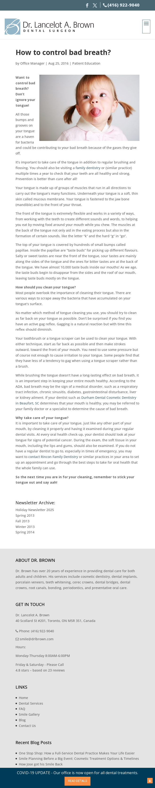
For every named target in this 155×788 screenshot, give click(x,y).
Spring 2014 (25, 532)
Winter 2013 (25, 526)
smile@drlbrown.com (34, 639)
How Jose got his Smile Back (41, 764)
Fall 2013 (22, 521)
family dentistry (88, 168)
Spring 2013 (25, 515)
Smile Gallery (29, 714)
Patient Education (86, 63)
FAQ (22, 708)
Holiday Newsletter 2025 (35, 510)
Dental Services (31, 703)
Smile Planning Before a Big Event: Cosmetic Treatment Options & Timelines (79, 758)
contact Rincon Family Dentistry (53, 456)
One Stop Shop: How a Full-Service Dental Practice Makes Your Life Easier (77, 753)
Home (23, 697)
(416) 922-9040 (123, 5)
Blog (22, 720)
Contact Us (27, 725)
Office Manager (32, 63)
